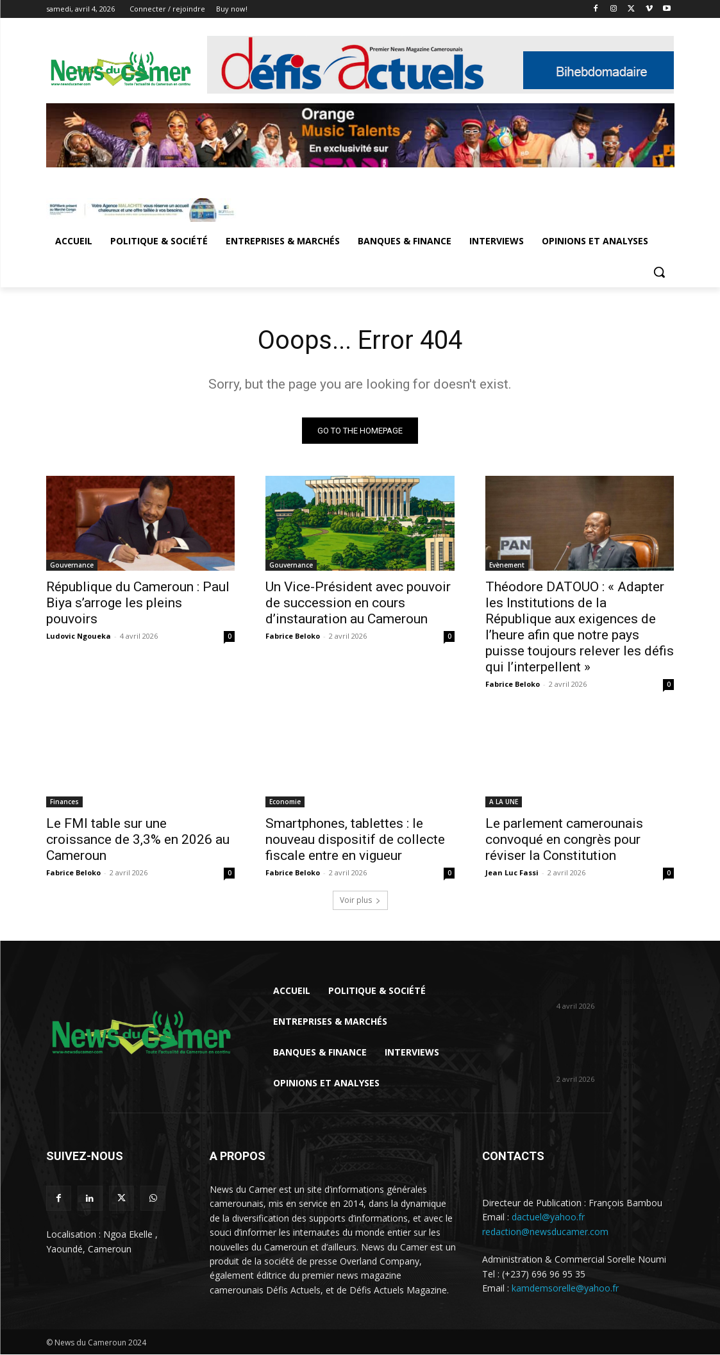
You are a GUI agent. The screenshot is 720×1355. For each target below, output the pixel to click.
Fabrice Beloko (292, 635)
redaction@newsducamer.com (545, 1232)
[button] (659, 272)
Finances (64, 801)
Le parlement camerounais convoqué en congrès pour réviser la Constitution (564, 839)
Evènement (506, 564)
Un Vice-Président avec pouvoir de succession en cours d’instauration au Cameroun (358, 602)
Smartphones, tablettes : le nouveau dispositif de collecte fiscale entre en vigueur (355, 839)
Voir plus (360, 900)
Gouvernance (72, 564)
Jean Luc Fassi (512, 872)
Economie (285, 801)
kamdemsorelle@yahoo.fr (565, 1289)
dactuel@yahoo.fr (548, 1217)
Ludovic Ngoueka (78, 635)
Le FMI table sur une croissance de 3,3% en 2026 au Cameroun (138, 839)
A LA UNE (503, 801)
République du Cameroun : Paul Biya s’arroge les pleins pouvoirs (138, 602)
